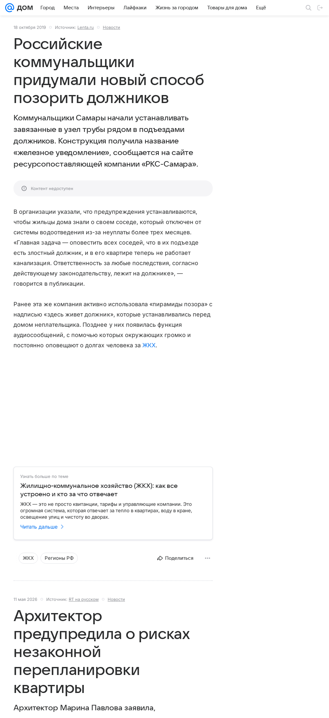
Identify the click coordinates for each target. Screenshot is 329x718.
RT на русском (84, 599)
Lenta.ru (85, 27)
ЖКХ (149, 345)
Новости (111, 27)
